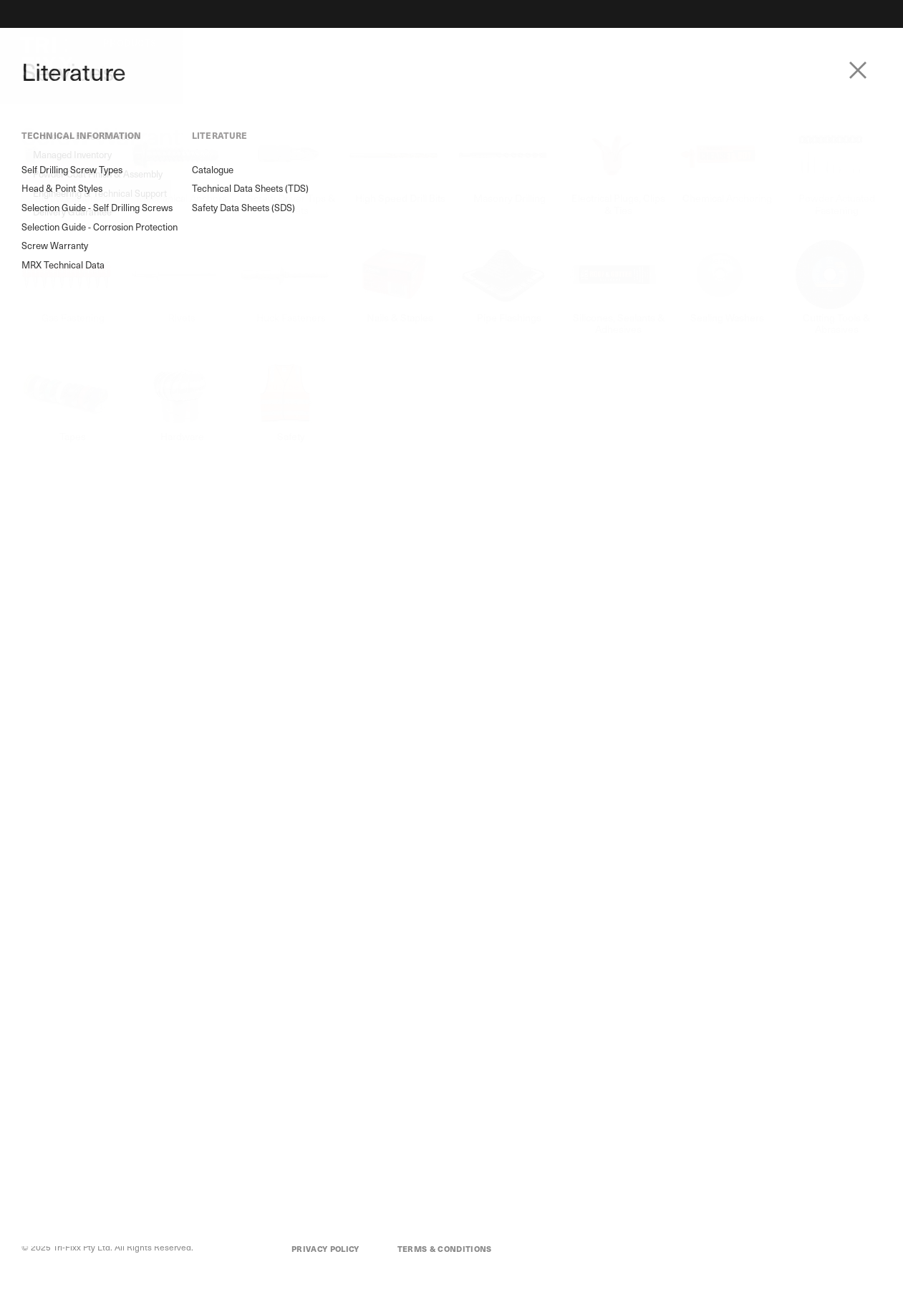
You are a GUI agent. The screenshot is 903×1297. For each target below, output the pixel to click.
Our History (369, 1059)
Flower (87, 1057)
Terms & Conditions (444, 1249)
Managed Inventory (196, 1057)
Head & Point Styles (79, 279)
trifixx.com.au (231, 928)
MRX (83, 1036)
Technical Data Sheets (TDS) (84, 473)
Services (204, 43)
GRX (83, 1101)
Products (129, 43)
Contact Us (810, 44)
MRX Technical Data (80, 388)
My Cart (780, 1037)
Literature (341, 43)
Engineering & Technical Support (222, 1101)
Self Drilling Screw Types (90, 259)
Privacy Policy (325, 1249)
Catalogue (58, 446)
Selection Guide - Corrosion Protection (82, 340)
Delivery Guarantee (196, 1123)
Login (868, 44)
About (269, 43)
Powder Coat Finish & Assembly (221, 1079)
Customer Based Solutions (210, 1036)
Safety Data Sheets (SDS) (92, 500)
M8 (80, 1079)
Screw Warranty (76, 368)
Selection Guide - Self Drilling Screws (83, 306)
